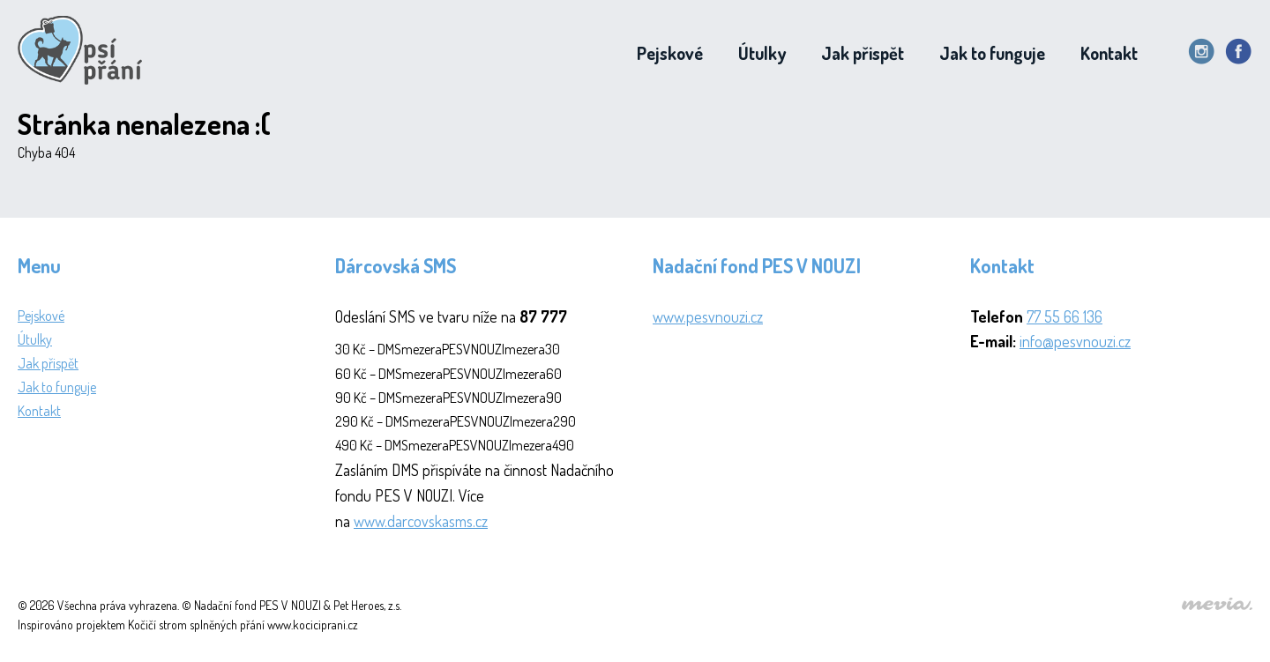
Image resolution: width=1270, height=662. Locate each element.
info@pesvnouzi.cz (1075, 341)
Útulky (762, 52)
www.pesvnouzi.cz (708, 316)
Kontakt (1109, 52)
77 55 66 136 (1064, 316)
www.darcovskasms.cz (421, 521)
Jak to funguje (992, 52)
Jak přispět (862, 52)
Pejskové (670, 52)
